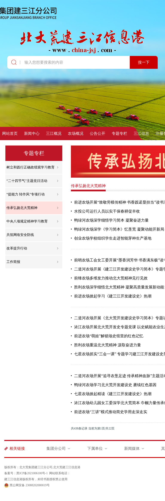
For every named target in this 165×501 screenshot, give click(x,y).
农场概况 (75, 133)
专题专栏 (119, 133)
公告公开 (97, 133)
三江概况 (53, 133)
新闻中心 (32, 133)
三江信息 (141, 133)
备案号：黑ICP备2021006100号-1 (25, 473)
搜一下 (144, 62)
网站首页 (10, 133)
